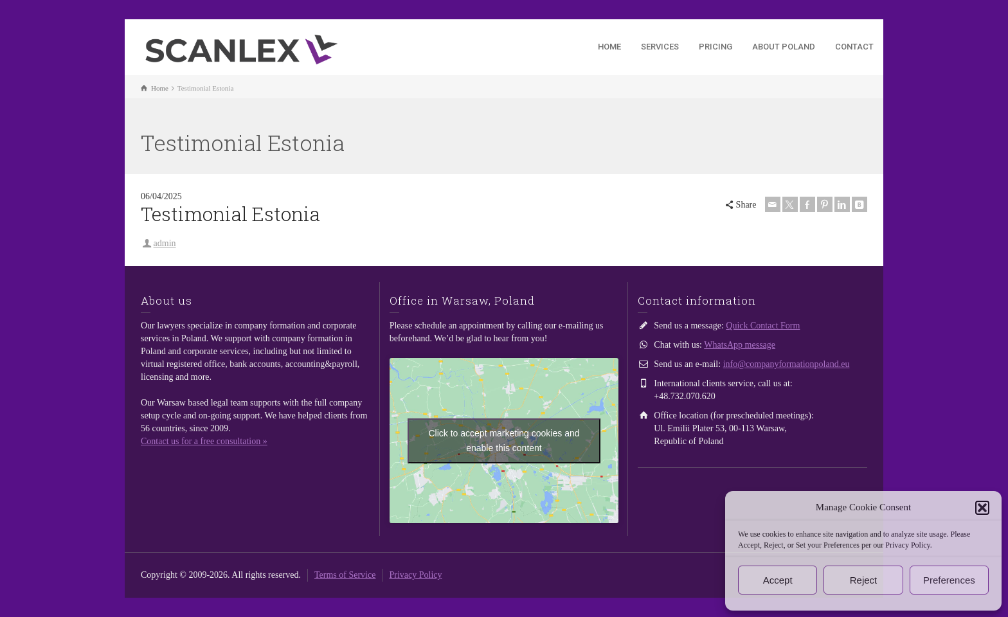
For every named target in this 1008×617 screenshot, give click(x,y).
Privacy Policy (415, 575)
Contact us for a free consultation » (204, 441)
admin (165, 243)
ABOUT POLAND (783, 46)
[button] (982, 507)
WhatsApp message (739, 345)
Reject (864, 580)
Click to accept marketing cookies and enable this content (503, 440)
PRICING (715, 46)
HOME (609, 46)
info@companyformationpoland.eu (786, 364)
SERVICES (660, 46)
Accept (778, 580)
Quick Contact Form (763, 325)
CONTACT (854, 46)
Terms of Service (344, 575)
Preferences (949, 580)
